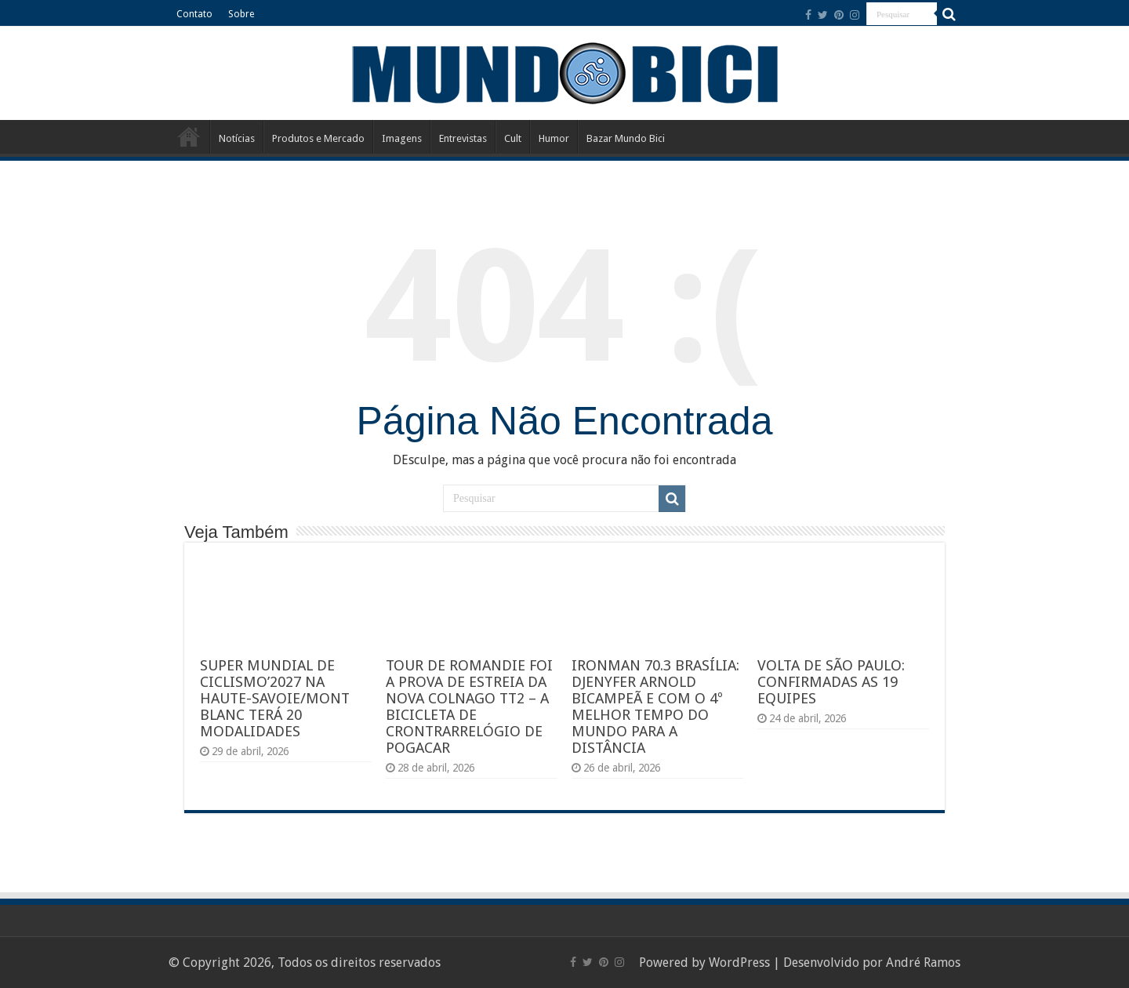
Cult (512, 138)
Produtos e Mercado (318, 138)
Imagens (402, 138)
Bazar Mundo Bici (625, 138)
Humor (554, 138)
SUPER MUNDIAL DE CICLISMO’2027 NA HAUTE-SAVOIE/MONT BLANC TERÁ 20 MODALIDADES (275, 698)
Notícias (237, 138)
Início (189, 136)
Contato (194, 14)
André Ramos (923, 962)
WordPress (739, 962)
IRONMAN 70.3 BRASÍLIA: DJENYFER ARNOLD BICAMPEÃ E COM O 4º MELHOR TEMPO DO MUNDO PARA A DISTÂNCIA (655, 706)
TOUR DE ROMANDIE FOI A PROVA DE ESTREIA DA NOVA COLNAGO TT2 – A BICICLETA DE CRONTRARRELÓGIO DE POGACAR (469, 706)
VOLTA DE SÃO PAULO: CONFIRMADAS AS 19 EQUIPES (831, 681)
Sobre (241, 14)
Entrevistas (463, 138)
